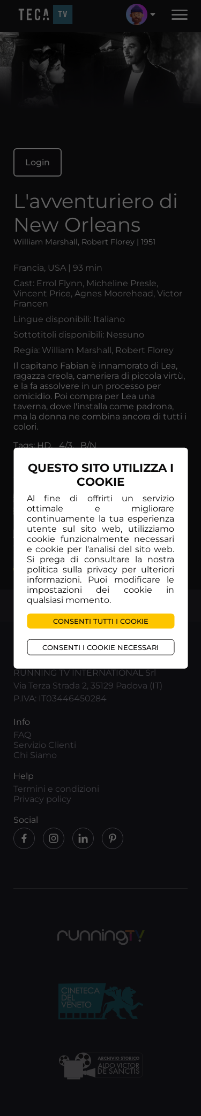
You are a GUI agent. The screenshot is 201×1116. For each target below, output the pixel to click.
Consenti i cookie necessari (100, 647)
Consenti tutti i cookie (100, 620)
